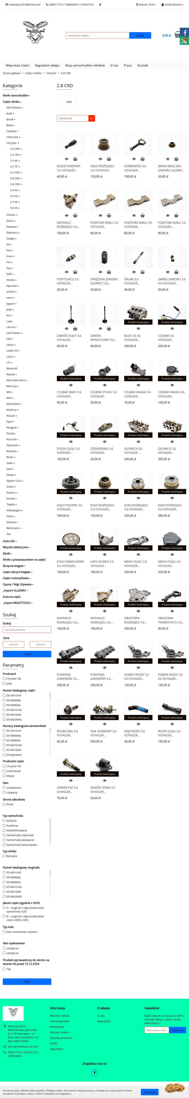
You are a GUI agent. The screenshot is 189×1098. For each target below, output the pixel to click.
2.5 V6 (15, 160)
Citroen (12, 215)
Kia (9, 315)
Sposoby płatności (61, 1038)
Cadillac (12, 131)
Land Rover (14, 333)
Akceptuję (150, 1092)
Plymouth (13, 445)
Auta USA (10, 541)
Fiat (9, 250)
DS (9, 244)
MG (9, 392)
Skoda (11, 475)
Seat (10, 469)
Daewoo (12, 226)
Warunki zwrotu (60, 1015)
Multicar (12, 410)
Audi (10, 113)
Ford (10, 256)
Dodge (11, 238)
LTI (9, 362)
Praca (128, 65)
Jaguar (11, 303)
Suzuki (11, 498)
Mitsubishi (14, 404)
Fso (9, 262)
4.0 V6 (15, 196)
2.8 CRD (16, 178)
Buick (10, 119)
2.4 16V (15, 154)
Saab (10, 463)
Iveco (10, 297)
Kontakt (142, 65)
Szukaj (27, 654)
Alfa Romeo (14, 107)
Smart (11, 486)
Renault (12, 451)
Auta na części (12, 597)
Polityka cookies (59, 1032)
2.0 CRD (16, 148)
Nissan (11, 415)
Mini (10, 398)
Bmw (10, 125)
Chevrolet (13, 137)
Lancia (11, 327)
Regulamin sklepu (47, 65)
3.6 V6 (15, 208)
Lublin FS (13, 350)
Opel (10, 421)
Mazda (11, 374)
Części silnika (12, 101)
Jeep (10, 309)
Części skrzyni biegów (17, 572)
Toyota (11, 504)
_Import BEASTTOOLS (18, 603)
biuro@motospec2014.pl (23, 1046)
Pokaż (26, 981)
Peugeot (12, 427)
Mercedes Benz (17, 380)
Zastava (12, 522)
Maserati (11, 368)
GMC (10, 274)
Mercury (12, 386)
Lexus (11, 344)
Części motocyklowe (17, 578)
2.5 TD (15, 166)
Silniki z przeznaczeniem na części (24, 559)
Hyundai (12, 286)
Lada (9, 321)
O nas (114, 65)
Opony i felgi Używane (18, 584)
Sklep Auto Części (18, 65)
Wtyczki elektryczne (16, 547)
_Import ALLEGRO (15, 590)
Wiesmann (14, 528)
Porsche (12, 439)
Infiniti (11, 291)
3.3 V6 (15, 190)
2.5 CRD (16, 172)
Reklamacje (57, 1027)
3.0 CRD (16, 184)
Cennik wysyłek (59, 1021)
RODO (54, 1043)
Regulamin (56, 1049)
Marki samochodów (16, 95)
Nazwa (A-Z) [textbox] (65, 118)
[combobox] (76, 118)
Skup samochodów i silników (85, 65)
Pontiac (11, 433)
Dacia (11, 220)
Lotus (10, 356)
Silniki (8, 553)
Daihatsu (13, 232)
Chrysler (12, 143)
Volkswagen (14, 510)
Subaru (12, 492)
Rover (11, 457)
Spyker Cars (14, 480)
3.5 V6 (15, 202)
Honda (11, 280)
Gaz (9, 268)
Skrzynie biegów (14, 566)
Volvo (10, 516)
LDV (9, 339)
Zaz (8, 534)
